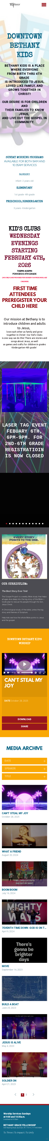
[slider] (9, 672)
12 (42, 524)
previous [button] (16, 1094)
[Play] (5, 673)
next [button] (33, 1094)
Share (24, 726)
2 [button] (26, 1095)
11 (39, 524)
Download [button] (24, 719)
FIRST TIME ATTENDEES (24, 292)
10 (36, 524)
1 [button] (22, 1095)
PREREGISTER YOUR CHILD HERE (24, 303)
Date (7, 700)
